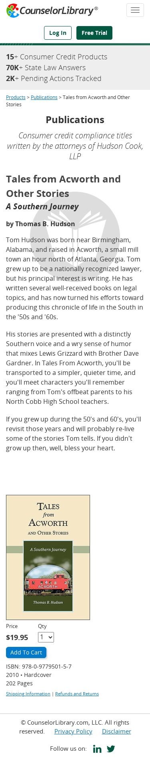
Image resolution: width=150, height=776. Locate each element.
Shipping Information (28, 694)
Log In (57, 32)
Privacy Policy (73, 731)
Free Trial (94, 32)
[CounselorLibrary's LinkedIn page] (96, 750)
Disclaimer (116, 731)
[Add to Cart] (26, 652)
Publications (44, 97)
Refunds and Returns (77, 694)
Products (16, 97)
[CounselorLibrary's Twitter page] (109, 750)
